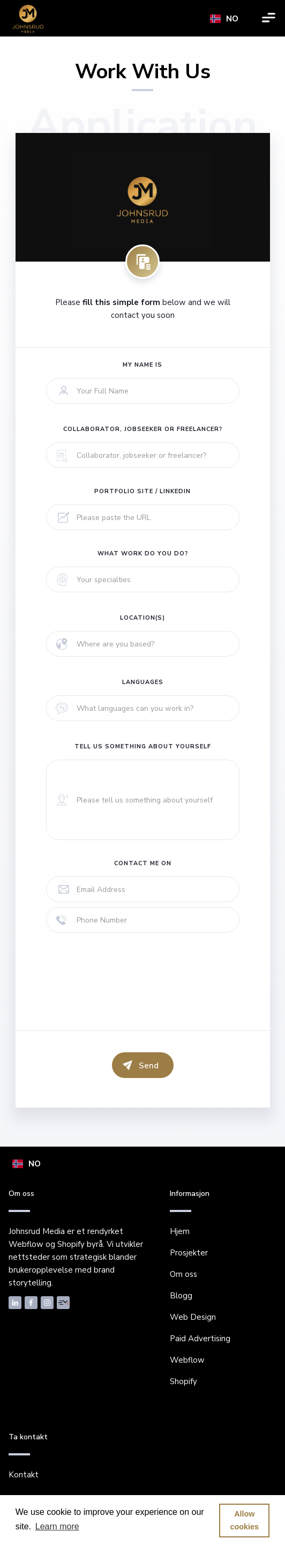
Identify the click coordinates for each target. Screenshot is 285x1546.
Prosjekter (189, 1252)
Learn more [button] (57, 1526)
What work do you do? (143, 553)
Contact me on (142, 863)
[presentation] (127, 986)
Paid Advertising (200, 1338)
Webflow (187, 1360)
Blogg (181, 1295)
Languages (142, 682)
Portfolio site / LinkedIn (142, 491)
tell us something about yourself (142, 746)
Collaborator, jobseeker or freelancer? (142, 429)
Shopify (183, 1381)
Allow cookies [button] (244, 1520)
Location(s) (142, 618)
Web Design (193, 1317)
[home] (27, 18)
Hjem (180, 1231)
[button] (224, 19)
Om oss (183, 1274)
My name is (142, 365)
